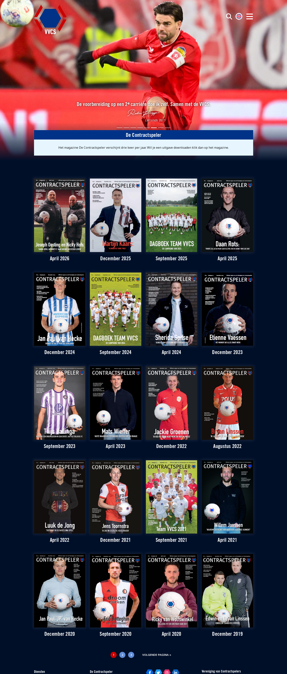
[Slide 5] (147, 128)
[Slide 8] (168, 128)
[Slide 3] (133, 128)
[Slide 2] (126, 128)
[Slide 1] (119, 128)
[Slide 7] (161, 128)
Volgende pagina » (156, 655)
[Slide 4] (140, 128)
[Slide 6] (154, 128)
